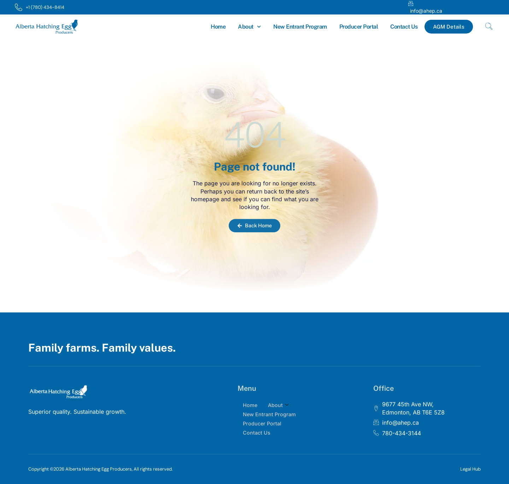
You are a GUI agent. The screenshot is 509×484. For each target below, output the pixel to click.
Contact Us (403, 26)
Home (218, 26)
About (249, 26)
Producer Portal (358, 26)
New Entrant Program (300, 26)
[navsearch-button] (489, 27)
